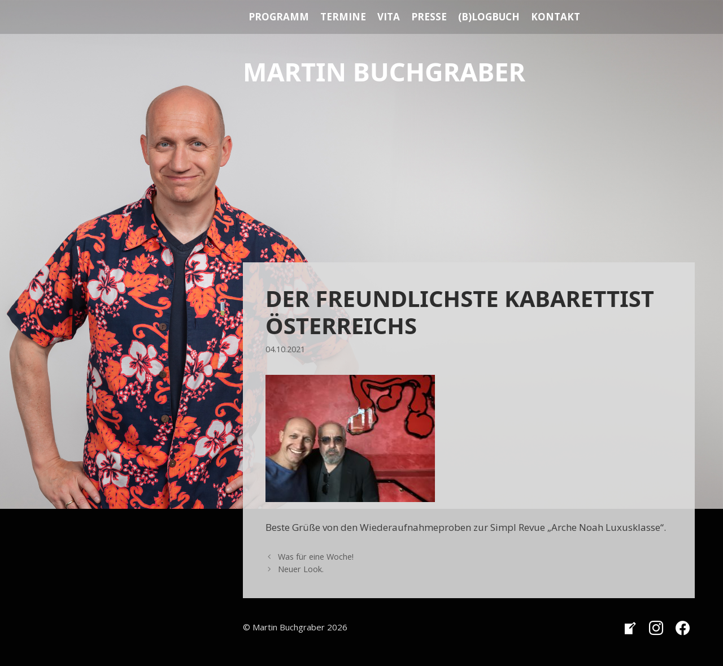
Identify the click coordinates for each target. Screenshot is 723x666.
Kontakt (555, 16)
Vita (388, 16)
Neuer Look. (301, 569)
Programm (279, 16)
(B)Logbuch (489, 16)
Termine (343, 16)
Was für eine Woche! (316, 556)
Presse (429, 16)
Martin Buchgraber (384, 71)
